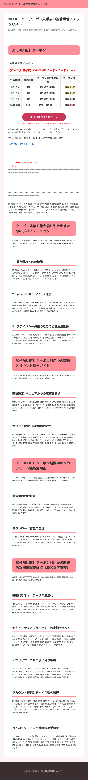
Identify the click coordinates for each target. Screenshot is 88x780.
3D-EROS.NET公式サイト (22, 144)
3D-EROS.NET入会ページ (44, 117)
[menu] (82, 4)
